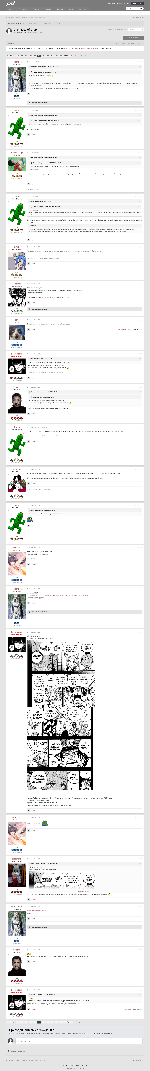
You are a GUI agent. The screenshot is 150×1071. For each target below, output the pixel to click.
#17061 (140, 62)
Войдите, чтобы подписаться (117, 29)
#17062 (140, 110)
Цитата (34, 94)
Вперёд (66, 55)
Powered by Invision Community (75, 1068)
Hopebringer (16, 62)
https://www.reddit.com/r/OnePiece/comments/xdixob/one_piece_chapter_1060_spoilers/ (57, 595)
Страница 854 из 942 (81, 56)
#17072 (140, 505)
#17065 (140, 247)
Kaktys (16, 110)
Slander (120, 329)
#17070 (140, 427)
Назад (12, 55)
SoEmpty (16, 469)
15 (142, 29)
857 (52, 56)
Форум (11, 9)
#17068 (140, 354)
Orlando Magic (36, 66)
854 (39, 56)
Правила (36, 9)
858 (56, 56)
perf (17, 320)
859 (61, 56)
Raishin (35, 72)
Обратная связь (81, 1065)
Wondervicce (22, 32)
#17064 (140, 196)
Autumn (16, 387)
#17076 (140, 817)
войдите (74, 48)
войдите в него (84, 1033)
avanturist (16, 547)
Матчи (71, 9)
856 (48, 56)
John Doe (16, 283)
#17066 (140, 284)
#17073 (140, 548)
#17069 (140, 387)
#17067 (140, 320)
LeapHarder (16, 354)
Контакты (82, 9)
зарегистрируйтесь (86, 48)
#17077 (140, 859)
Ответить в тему (133, 38)
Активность (23, 9)
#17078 (140, 907)
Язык (65, 1065)
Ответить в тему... (24, 1041)
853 (35, 56)
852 (31, 56)
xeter (16, 247)
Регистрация (137, 3)
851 (26, 56)
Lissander (16, 859)
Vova (124, 1009)
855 (43, 56)
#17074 (140, 589)
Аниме (42, 32)
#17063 (140, 153)
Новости (60, 9)
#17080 (140, 990)
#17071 (140, 469)
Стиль (71, 1065)
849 (18, 56)
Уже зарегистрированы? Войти (118, 3)
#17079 (140, 950)
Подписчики (133, 29)
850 (22, 56)
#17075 (140, 632)
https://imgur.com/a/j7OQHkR (37, 911)
